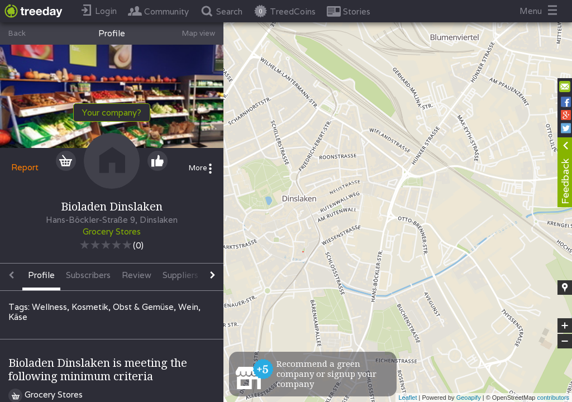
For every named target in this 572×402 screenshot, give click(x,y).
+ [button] (565, 325)
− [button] (565, 341)
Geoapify (468, 397)
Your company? (111, 112)
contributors (553, 397)
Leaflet (407, 397)
